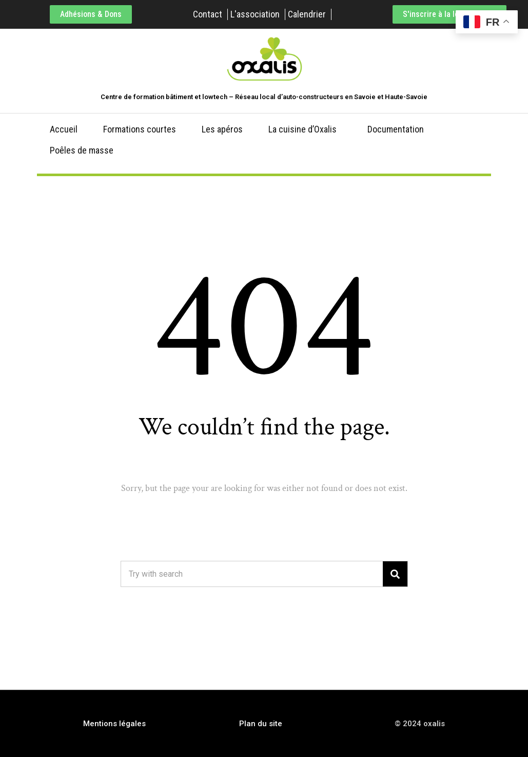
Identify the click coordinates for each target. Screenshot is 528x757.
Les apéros (222, 129)
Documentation (395, 129)
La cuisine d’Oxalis (302, 129)
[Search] (395, 573)
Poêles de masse (81, 150)
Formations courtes (139, 129)
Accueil (63, 129)
